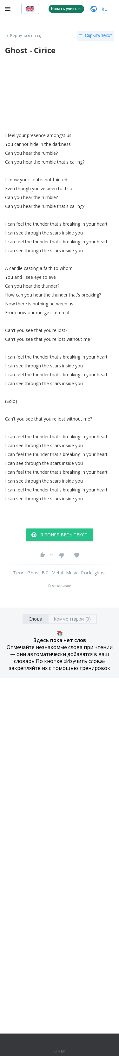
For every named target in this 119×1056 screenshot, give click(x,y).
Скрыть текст (95, 36)
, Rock (84, 573)
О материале (59, 586)
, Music (70, 573)
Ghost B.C (38, 573)
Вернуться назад (24, 36)
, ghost (98, 573)
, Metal (56, 573)
